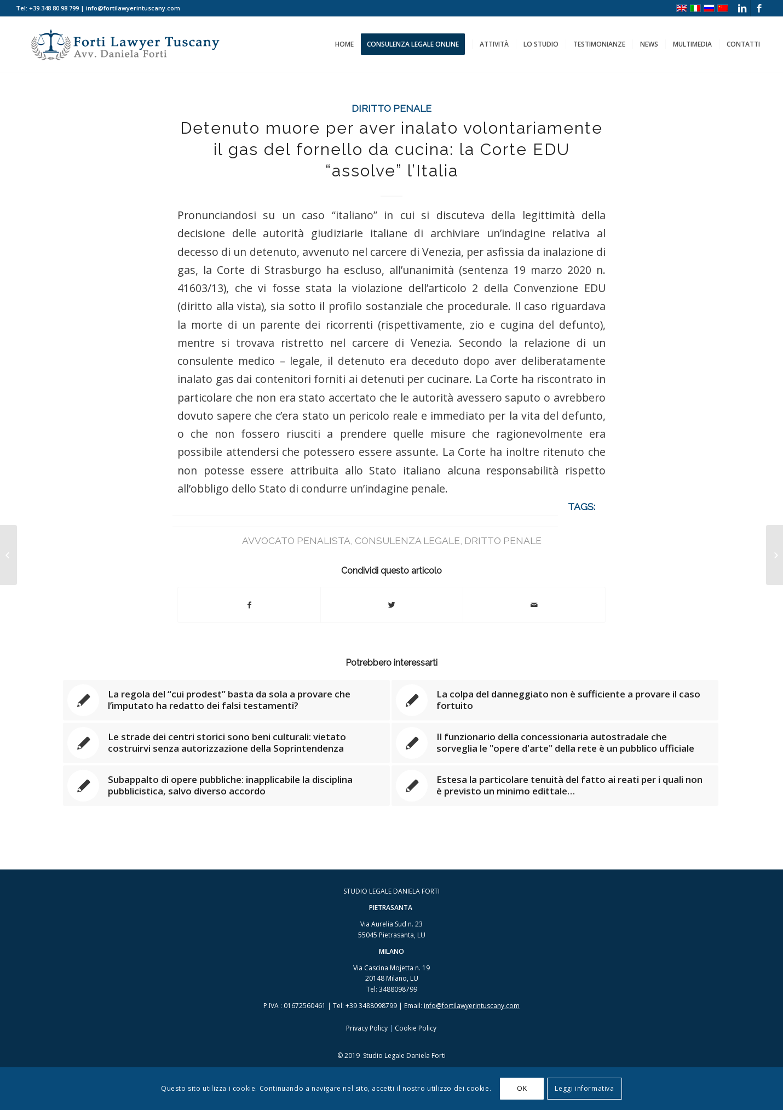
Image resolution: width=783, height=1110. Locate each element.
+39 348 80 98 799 (54, 8)
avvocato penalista (296, 540)
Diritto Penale (391, 108)
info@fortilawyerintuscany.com (472, 1005)
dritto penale (503, 540)
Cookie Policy (415, 1028)
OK (522, 1088)
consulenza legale (407, 540)
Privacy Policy (367, 1028)
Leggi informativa (584, 1088)
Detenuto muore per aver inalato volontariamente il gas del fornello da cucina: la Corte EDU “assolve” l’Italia (391, 149)
